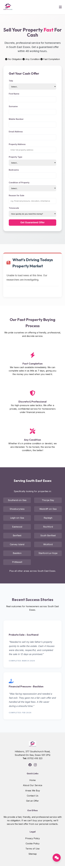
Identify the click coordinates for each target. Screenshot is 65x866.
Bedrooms (14, 170)
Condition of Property (19, 182)
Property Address (17, 144)
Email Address (16, 131)
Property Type (15, 157)
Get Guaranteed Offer (32, 222)
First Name (14, 94)
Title (11, 81)
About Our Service (32, 785)
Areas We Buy (32, 790)
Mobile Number (16, 119)
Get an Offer (32, 800)
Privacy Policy (32, 838)
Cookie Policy (33, 843)
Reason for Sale (16, 195)
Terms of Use (32, 848)
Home (32, 780)
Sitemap (32, 854)
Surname (13, 106)
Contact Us (32, 795)
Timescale (14, 208)
